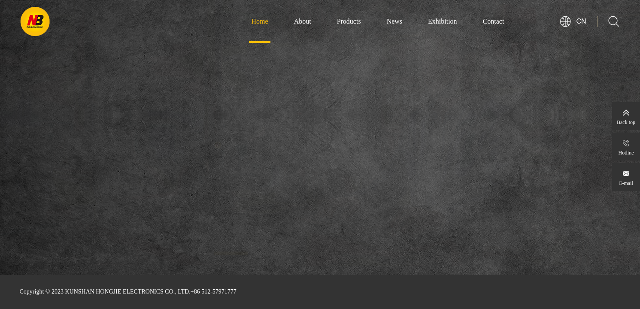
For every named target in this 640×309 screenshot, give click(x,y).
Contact (493, 21)
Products (349, 21)
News (394, 21)
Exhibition (442, 21)
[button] (231, 262)
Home (260, 21)
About (302, 21)
